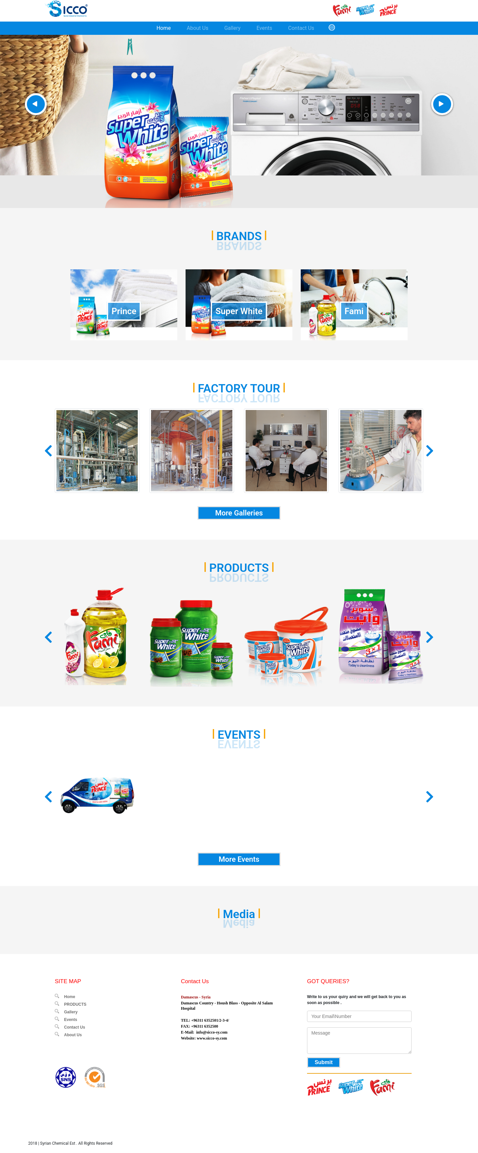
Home (163, 28)
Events (264, 28)
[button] (48, 450)
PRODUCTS (75, 1004)
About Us (197, 28)
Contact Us (301, 28)
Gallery (232, 28)
